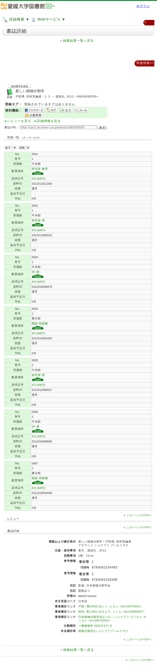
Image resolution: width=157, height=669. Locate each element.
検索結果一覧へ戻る (78, 40)
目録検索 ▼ (15, 20)
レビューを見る (19, 121)
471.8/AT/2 (38, 384)
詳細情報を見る (49, 121)
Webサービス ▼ (47, 20)
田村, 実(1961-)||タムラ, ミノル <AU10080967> (111, 611)
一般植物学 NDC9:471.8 (95, 625)
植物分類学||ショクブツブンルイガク (103, 631)
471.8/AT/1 (38, 178)
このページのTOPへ (139, 515)
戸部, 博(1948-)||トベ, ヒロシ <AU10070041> (110, 606)
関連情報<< (145, 63)
